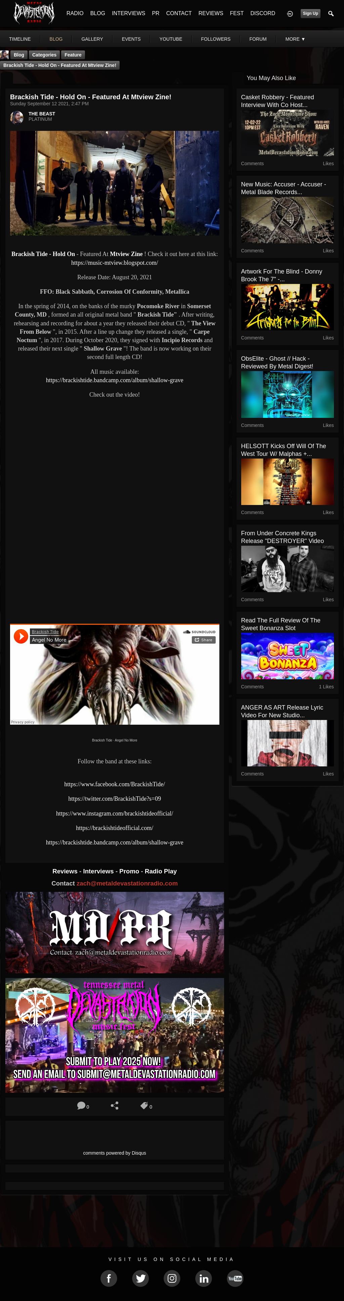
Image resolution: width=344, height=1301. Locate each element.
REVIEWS (211, 13)
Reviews (65, 871)
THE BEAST (42, 113)
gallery (92, 39)
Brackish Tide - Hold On (43, 254)
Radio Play (161, 871)
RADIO (75, 13)
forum (257, 39)
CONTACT (179, 13)
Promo (130, 871)
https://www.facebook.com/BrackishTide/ (114, 784)
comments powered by (114, 1153)
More (296, 39)
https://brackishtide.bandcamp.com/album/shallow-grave (114, 380)
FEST (237, 13)
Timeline (20, 39)
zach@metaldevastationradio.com (127, 883)
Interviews (99, 871)
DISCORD (262, 13)
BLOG (97, 13)
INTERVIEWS (128, 13)
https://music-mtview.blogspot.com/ (114, 262)
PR (155, 13)
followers (216, 39)
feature (73, 55)
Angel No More (126, 740)
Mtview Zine (126, 254)
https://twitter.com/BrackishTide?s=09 (114, 798)
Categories (44, 55)
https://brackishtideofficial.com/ (114, 828)
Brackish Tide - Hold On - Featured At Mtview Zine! (59, 65)
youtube (171, 39)
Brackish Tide (102, 740)
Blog (19, 55)
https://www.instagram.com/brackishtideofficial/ (114, 813)
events (131, 39)
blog (56, 39)
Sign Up (310, 13)
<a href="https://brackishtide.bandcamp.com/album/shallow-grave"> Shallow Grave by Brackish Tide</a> (114, 595)
